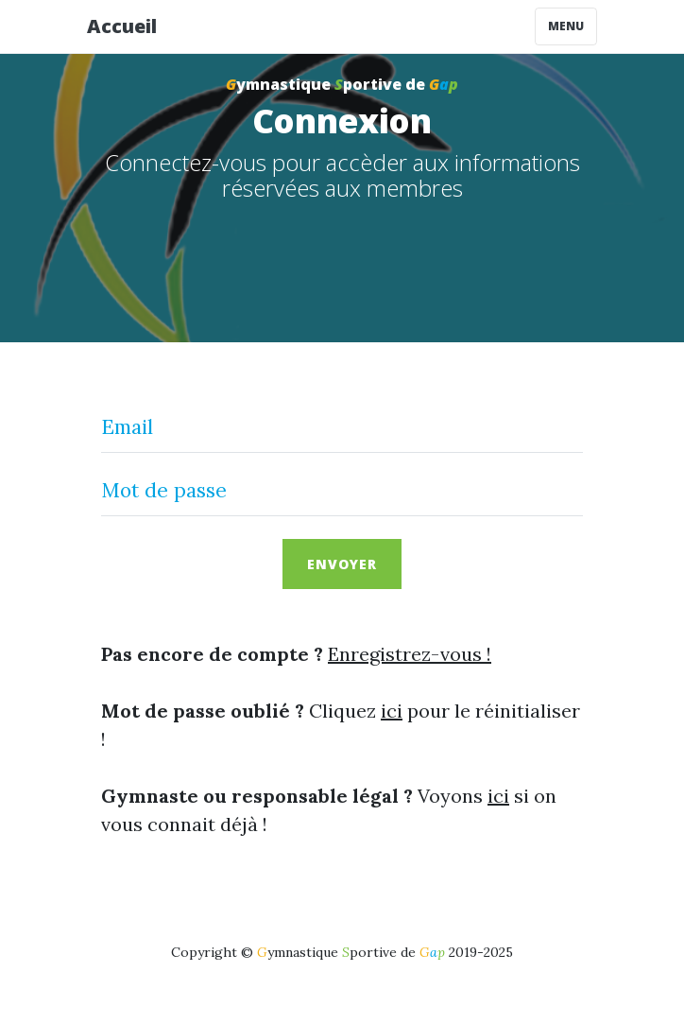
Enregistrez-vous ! (409, 654)
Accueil (122, 26)
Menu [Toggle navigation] (566, 26)
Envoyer (342, 564)
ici (391, 710)
